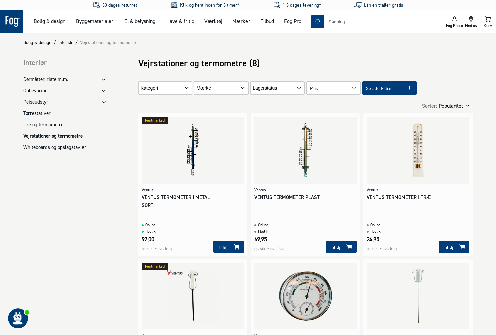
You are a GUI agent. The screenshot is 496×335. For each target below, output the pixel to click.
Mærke (203, 88)
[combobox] (376, 21)
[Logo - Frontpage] (11, 21)
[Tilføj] (228, 247)
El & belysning (139, 21)
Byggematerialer (94, 21)
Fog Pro (292, 21)
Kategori (149, 88)
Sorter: (429, 105)
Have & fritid (180, 21)
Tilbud (267, 21)
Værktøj (213, 21)
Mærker (241, 21)
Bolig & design (49, 21)
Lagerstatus (265, 88)
